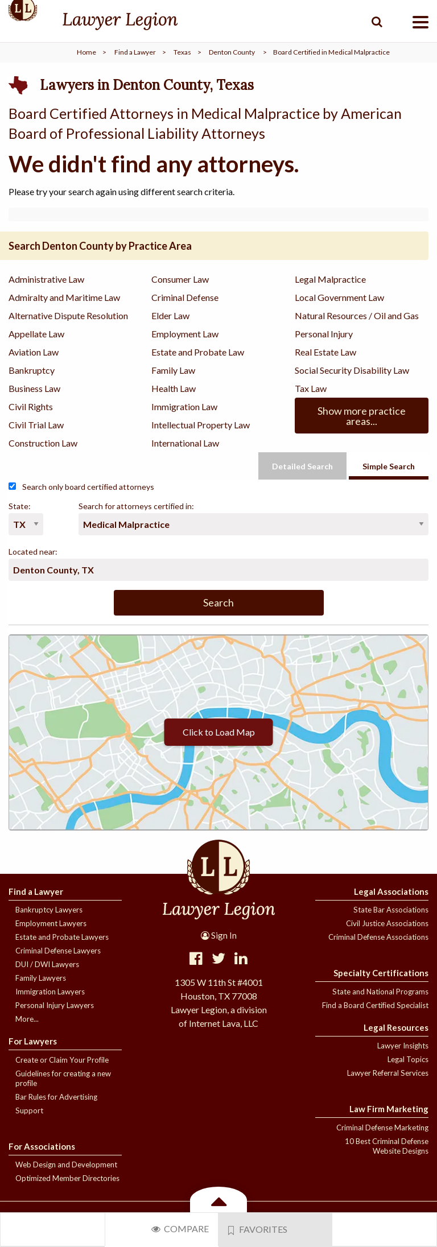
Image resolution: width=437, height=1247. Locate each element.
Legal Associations (391, 891)
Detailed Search (302, 466)
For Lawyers (33, 1041)
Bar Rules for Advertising (56, 1096)
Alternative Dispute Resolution (68, 315)
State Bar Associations (390, 909)
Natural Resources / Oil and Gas (357, 315)
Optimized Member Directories (67, 1178)
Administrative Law (46, 279)
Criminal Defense (184, 297)
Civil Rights (31, 406)
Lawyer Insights (402, 1045)
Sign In (219, 935)
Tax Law (311, 388)
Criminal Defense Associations (378, 937)
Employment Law (184, 333)
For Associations (42, 1146)
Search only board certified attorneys (81, 487)
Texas (182, 52)
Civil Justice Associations (387, 923)
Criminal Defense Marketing (382, 1127)
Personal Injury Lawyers (54, 1005)
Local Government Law (339, 297)
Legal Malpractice (330, 279)
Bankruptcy (32, 370)
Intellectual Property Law (200, 424)
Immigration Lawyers (50, 991)
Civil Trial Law (36, 424)
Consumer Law (180, 279)
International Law (185, 442)
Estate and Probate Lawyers (62, 937)
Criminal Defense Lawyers (58, 950)
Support (29, 1110)
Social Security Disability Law (352, 370)
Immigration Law (184, 406)
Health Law (173, 388)
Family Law (173, 370)
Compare (180, 1228)
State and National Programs (380, 991)
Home (86, 52)
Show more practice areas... (362, 415)
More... (27, 1018)
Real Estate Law (325, 351)
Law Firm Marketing (388, 1109)
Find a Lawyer (135, 52)
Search (218, 602)
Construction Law (43, 442)
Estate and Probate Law (197, 351)
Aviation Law (34, 351)
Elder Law (170, 315)
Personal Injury (324, 333)
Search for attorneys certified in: (136, 506)
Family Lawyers (40, 977)
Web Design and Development (66, 1164)
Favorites (257, 1229)
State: (20, 506)
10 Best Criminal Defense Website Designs (386, 1146)
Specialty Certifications (380, 973)
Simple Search (388, 466)
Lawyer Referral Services (387, 1072)
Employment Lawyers (50, 923)
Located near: (33, 551)
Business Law (34, 388)
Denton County (232, 52)
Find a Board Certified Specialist (375, 1005)
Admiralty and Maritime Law (64, 297)
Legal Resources (396, 1027)
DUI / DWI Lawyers (47, 964)
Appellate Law (36, 333)
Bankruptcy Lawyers (49, 909)
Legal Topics (407, 1059)
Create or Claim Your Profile (62, 1059)
